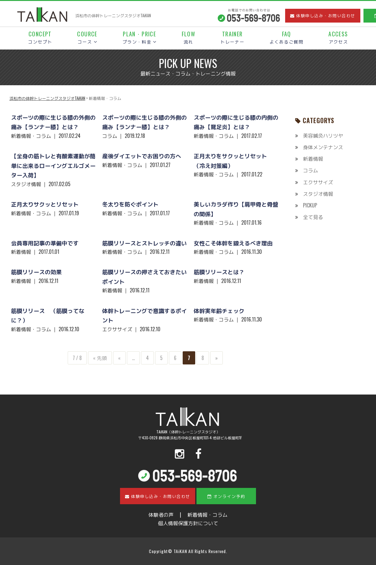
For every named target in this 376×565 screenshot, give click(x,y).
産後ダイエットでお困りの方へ (141, 156)
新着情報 (313, 158)
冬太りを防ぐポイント (130, 204)
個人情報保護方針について (188, 523)
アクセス (338, 38)
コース (87, 38)
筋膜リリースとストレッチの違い (144, 243)
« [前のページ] (119, 358)
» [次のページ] (216, 358)
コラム (310, 170)
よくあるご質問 (286, 38)
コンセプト (40, 38)
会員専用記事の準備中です (45, 243)
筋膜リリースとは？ (219, 272)
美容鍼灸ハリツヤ (323, 135)
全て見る (313, 217)
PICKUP (310, 205)
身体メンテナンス (323, 147)
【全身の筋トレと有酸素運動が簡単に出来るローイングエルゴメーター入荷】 (53, 165)
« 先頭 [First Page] (100, 358)
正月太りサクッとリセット (45, 204)
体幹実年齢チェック (219, 310)
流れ (189, 38)
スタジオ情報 (318, 193)
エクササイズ (318, 182)
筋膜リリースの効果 (36, 272)
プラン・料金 (140, 38)
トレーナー (232, 38)
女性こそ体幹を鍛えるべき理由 (233, 243)
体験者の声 (161, 514)
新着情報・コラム (207, 514)
